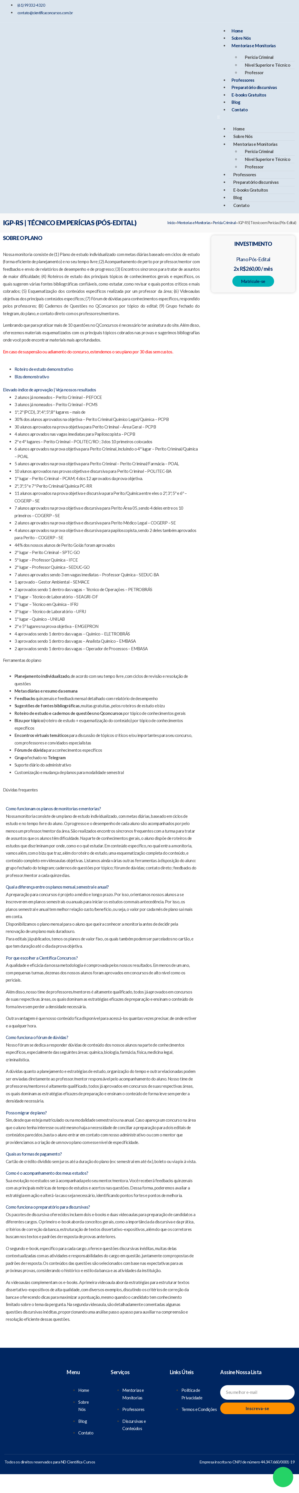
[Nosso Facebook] (245, 10)
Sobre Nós (241, 38)
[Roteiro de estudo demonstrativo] (43, 369)
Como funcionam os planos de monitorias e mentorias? (53, 808)
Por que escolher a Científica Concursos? (42, 957)
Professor (254, 72)
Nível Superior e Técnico (267, 65)
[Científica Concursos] (30, 1379)
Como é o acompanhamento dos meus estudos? (47, 1173)
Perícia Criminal (259, 57)
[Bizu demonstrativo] (31, 376)
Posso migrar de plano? (26, 1112)
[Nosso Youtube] (286, 10)
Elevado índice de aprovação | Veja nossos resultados (49, 389)
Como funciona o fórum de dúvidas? (37, 1037)
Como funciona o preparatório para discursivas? (48, 1206)
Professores (242, 80)
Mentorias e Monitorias (253, 45)
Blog (235, 102)
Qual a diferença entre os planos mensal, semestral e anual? (57, 886)
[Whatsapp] (283, 1477)
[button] (256, 117)
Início (171, 222)
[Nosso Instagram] (265, 10)
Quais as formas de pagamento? (34, 1153)
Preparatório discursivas (254, 87)
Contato (239, 109)
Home (237, 30)
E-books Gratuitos (248, 94)
